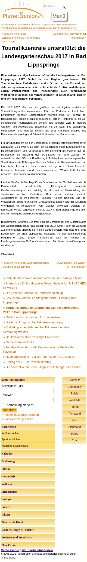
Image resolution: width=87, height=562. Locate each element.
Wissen (5, 514)
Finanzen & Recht (12, 522)
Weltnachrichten (11, 433)
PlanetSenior (7, 24)
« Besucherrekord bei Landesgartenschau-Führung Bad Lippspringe (20, 37)
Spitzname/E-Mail (13, 386)
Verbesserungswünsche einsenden (27, 550)
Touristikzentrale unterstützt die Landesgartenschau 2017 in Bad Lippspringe (39, 28)
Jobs (75, 420)
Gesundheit (8, 476)
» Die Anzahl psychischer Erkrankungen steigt (33, 322)
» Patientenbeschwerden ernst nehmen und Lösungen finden (43, 278)
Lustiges (6, 499)
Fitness (5, 468)
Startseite (75, 380)
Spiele (74, 393)
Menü (58, 16)
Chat (75, 440)
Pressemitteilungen (65, 24)
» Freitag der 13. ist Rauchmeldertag (27, 362)
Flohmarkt (74, 427)
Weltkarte (74, 400)
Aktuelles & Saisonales (42, 24)
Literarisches (9, 491)
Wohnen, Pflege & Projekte (17, 529)
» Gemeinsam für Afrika (18, 342)
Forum (75, 407)
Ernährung (8, 461)
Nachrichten (22, 24)
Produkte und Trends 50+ (16, 537)
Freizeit (5, 507)
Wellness (6, 484)
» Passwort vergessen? (17, 419)
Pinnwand (74, 413)
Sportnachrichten (11, 439)
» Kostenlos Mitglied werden (20, 414)
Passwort (7, 395)
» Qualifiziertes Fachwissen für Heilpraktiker (32, 317)
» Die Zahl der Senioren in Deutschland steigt (33, 293)
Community (75, 386)
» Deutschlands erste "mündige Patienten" (31, 337)
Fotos (74, 433)
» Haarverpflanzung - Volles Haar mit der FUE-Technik (39, 356)
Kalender (6, 453)
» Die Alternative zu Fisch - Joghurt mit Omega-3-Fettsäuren (42, 367)
